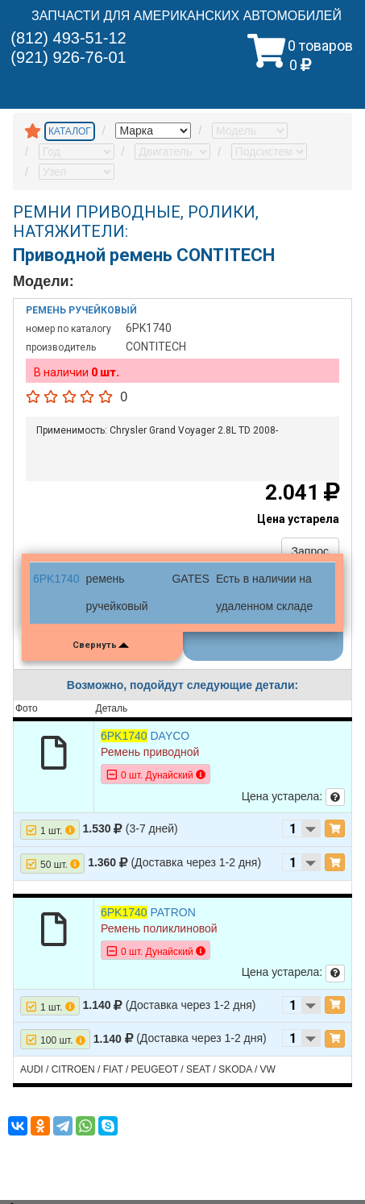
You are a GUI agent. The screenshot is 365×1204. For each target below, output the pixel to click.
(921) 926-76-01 (68, 57)
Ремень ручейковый (81, 310)
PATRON (148, 912)
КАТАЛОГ (69, 131)
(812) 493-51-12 (68, 38)
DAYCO (145, 735)
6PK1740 (56, 578)
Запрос (310, 551)
